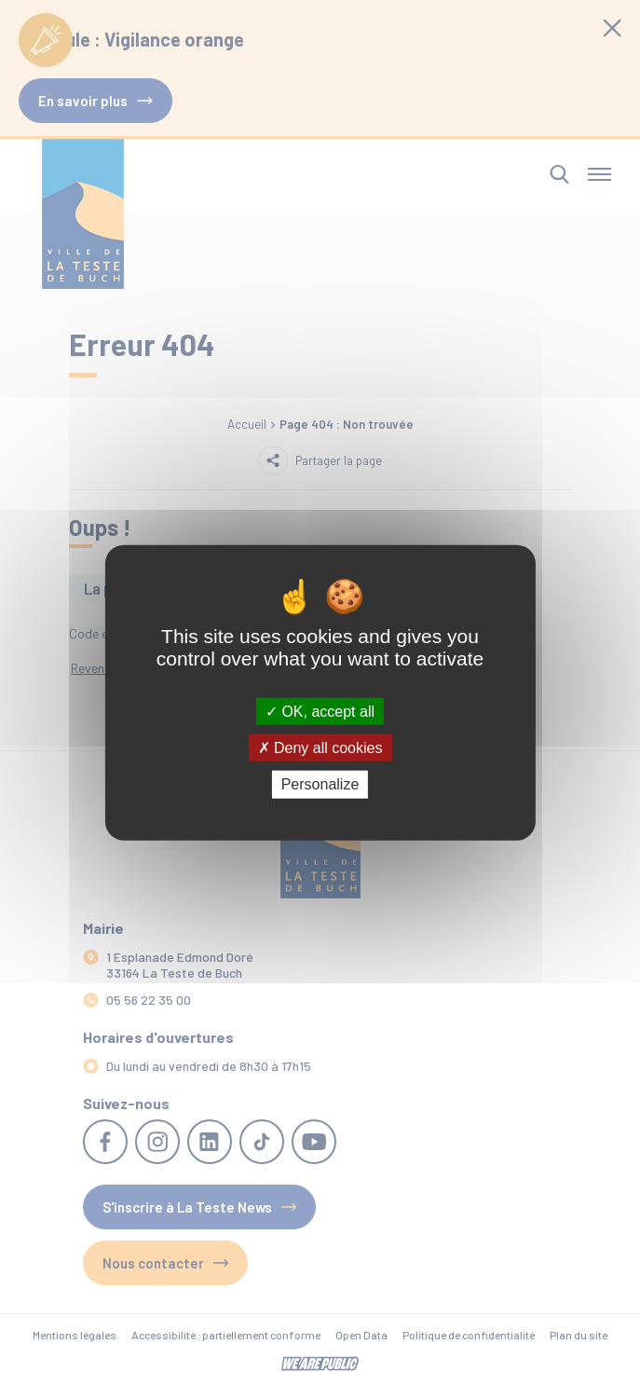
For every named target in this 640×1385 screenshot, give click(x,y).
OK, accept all (320, 712)
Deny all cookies (320, 748)
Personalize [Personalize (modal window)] (320, 784)
